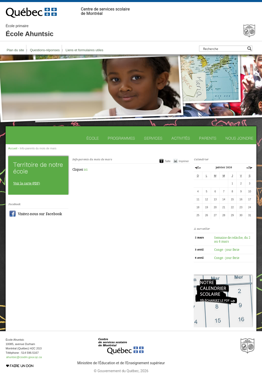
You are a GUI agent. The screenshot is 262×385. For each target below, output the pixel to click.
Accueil (12, 148)
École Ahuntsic (29, 31)
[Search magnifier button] (249, 48)
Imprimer (184, 161)
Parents (207, 138)
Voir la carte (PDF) (26, 183)
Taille (168, 161)
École (92, 138)
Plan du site (15, 50)
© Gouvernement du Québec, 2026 (121, 371)
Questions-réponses (45, 50)
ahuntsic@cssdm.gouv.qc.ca (24, 357)
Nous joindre (239, 138)
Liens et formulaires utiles (84, 50)
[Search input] (224, 48)
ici (86, 169)
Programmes (121, 138)
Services (153, 138)
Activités (180, 138)
